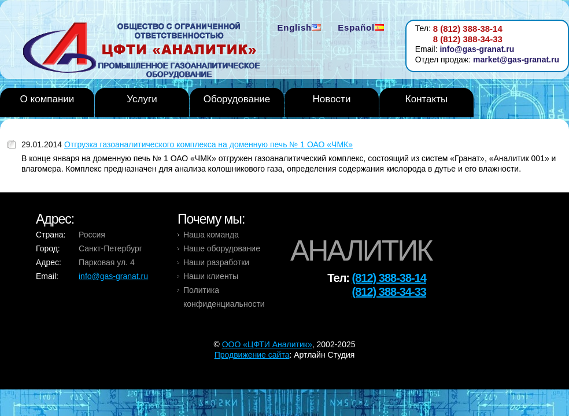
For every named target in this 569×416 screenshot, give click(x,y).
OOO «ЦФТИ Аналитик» (267, 344)
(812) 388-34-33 (389, 291)
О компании (47, 99)
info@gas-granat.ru (476, 49)
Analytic (146, 51)
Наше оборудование (221, 248)
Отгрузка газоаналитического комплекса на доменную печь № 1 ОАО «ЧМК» (208, 144)
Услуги (142, 99)
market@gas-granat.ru (516, 59)
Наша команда (211, 234)
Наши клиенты (210, 276)
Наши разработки (216, 262)
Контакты (426, 99)
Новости (332, 99)
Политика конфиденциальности (224, 297)
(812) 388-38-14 (389, 278)
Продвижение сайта (252, 354)
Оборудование (237, 99)
